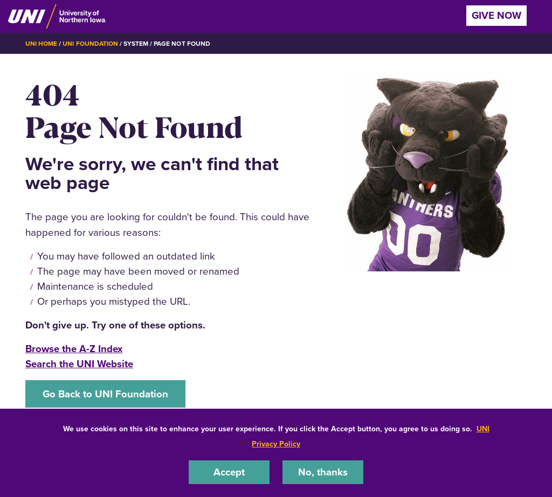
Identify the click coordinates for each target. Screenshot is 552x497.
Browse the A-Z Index (73, 348)
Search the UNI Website (79, 363)
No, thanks (323, 472)
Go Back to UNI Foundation (105, 394)
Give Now (496, 15)
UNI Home (41, 43)
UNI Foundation (90, 43)
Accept (229, 472)
